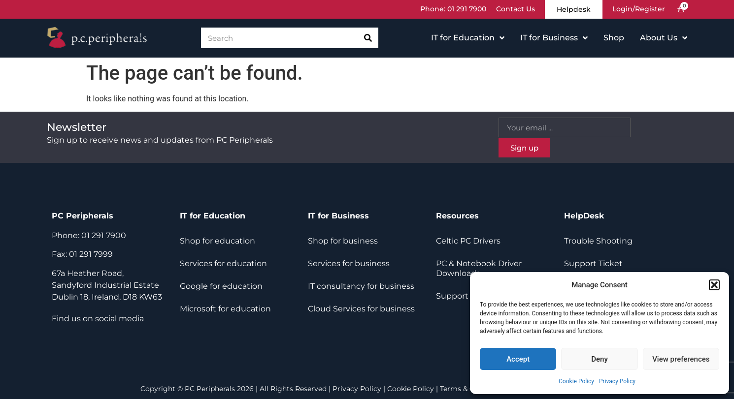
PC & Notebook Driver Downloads (479, 268)
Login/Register (638, 9)
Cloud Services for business (361, 308)
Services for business (349, 263)
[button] (714, 285)
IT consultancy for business (361, 286)
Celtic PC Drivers (468, 241)
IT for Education (467, 38)
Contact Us (515, 9)
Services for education (223, 263)
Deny (599, 359)
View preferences (680, 359)
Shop (613, 38)
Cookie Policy (576, 381)
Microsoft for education (225, 308)
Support (452, 296)
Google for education (221, 286)
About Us (663, 38)
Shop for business (343, 241)
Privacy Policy (617, 381)
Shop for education (217, 241)
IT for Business (554, 38)
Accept (518, 359)
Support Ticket (593, 263)
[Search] (368, 38)
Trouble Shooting (598, 241)
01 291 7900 (466, 9)
